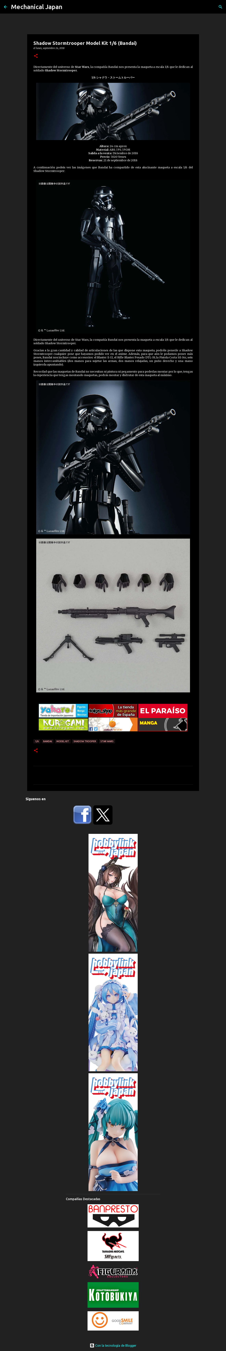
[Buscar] (220, 7)
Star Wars (107, 741)
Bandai (47, 741)
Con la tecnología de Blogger (113, 1345)
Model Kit (62, 741)
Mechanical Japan (36, 6)
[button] (35, 56)
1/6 (37, 741)
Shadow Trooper (85, 741)
